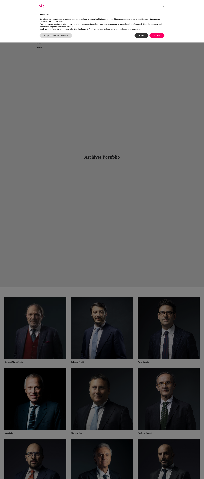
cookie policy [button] (58, 21)
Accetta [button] (157, 35)
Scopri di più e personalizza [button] (56, 35)
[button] (163, 6)
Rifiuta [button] (141, 35)
